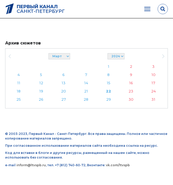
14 (86, 83)
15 (108, 83)
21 (86, 91)
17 (153, 83)
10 (153, 74)
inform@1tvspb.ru (31, 165)
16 (131, 83)
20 (63, 91)
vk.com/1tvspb (118, 165)
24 (153, 91)
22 (108, 91)
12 (41, 83)
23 (131, 91)
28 (86, 99)
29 (108, 99)
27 (63, 99)
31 (153, 99)
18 (19, 91)
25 (18, 99)
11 (18, 83)
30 (131, 99)
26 (41, 99)
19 (41, 91)
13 (63, 83)
